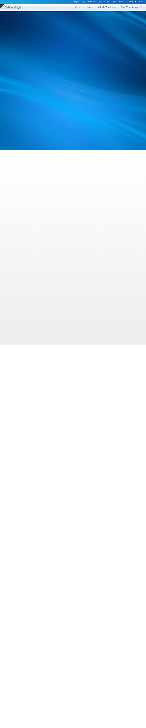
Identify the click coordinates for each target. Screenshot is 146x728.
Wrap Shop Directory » (106, 257)
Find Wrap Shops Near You (88, 643)
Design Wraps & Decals (55, 643)
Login (84, 2)
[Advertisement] (73, 87)
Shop (89, 7)
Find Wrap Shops (129, 7)
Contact (130, 2)
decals (78, 122)
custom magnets (67, 122)
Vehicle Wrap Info (106, 7)
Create (78, 7)
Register (77, 2)
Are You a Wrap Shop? (107, 2)
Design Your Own (23, 64)
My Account (92, 2)
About (121, 2)
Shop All (57, 64)
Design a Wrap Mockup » (41, 252)
